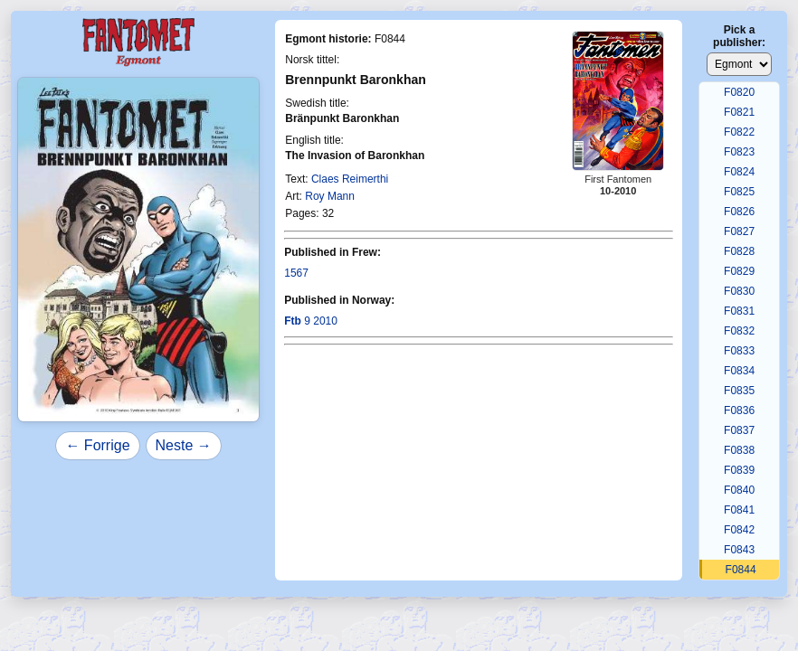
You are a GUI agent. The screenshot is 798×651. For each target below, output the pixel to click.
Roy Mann (330, 196)
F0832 (739, 331)
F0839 (739, 470)
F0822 (739, 132)
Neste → (184, 445)
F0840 (739, 490)
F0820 (739, 92)
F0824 (739, 171)
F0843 (739, 549)
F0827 (739, 231)
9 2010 (310, 321)
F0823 (739, 152)
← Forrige (97, 445)
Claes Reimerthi (349, 179)
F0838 (739, 450)
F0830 (739, 291)
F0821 (739, 112)
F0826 (739, 211)
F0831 (739, 311)
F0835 (739, 390)
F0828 (739, 251)
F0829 (739, 271)
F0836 (739, 410)
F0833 (739, 350)
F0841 (739, 510)
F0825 (739, 191)
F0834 (739, 370)
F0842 (739, 530)
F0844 (741, 569)
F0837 (739, 430)
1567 (296, 273)
